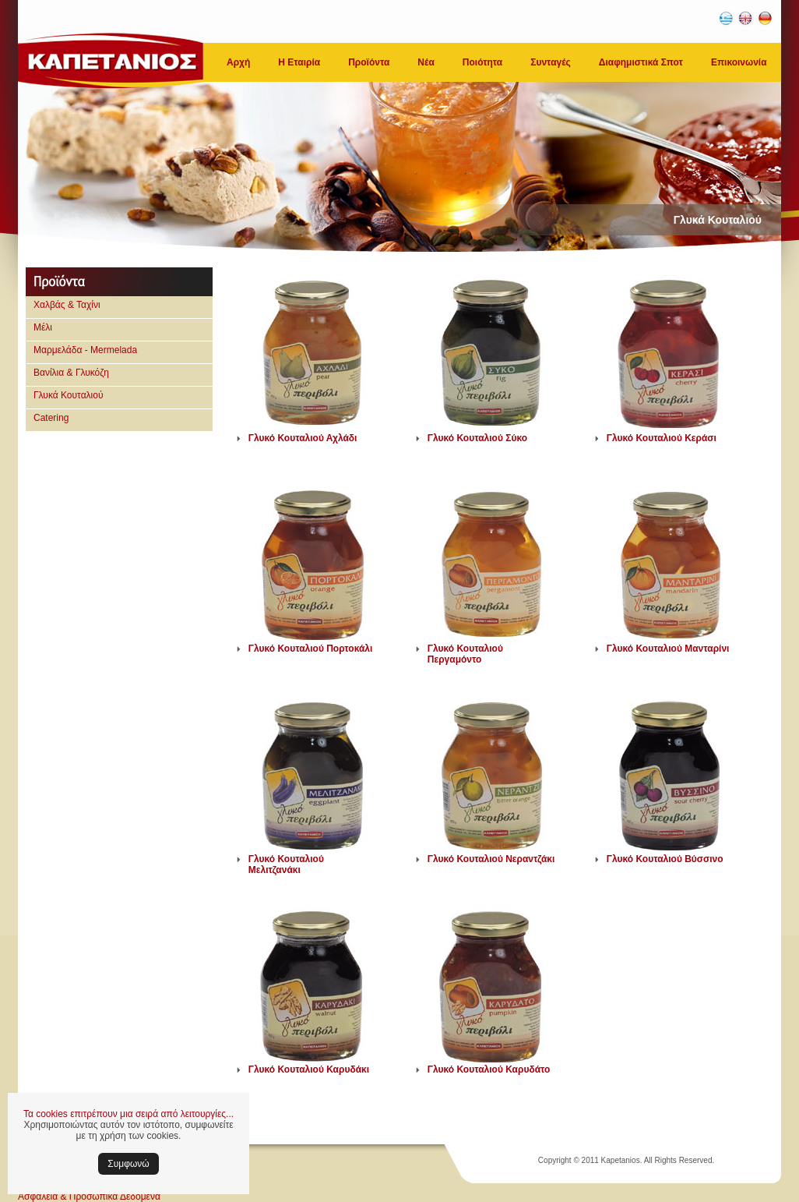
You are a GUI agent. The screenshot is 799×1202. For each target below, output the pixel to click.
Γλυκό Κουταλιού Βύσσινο (665, 859)
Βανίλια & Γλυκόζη (71, 372)
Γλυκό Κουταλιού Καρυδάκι (308, 1069)
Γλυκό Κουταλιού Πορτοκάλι (310, 648)
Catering (51, 417)
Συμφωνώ (128, 1163)
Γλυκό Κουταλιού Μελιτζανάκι (286, 864)
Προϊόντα (368, 62)
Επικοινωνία (739, 62)
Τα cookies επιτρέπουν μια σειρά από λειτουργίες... (128, 1113)
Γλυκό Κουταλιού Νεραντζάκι (491, 859)
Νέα (425, 62)
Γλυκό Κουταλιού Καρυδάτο (489, 1069)
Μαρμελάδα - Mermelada (85, 350)
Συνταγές (550, 62)
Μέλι (42, 327)
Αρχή (238, 62)
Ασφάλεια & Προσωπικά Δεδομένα (89, 1196)
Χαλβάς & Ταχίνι (66, 304)
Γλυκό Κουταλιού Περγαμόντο (465, 654)
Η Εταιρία (299, 62)
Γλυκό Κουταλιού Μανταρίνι (668, 648)
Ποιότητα (482, 62)
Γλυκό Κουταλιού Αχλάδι (302, 438)
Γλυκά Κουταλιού (68, 395)
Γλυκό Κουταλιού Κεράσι (661, 438)
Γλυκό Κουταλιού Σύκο (477, 438)
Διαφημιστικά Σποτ (641, 62)
